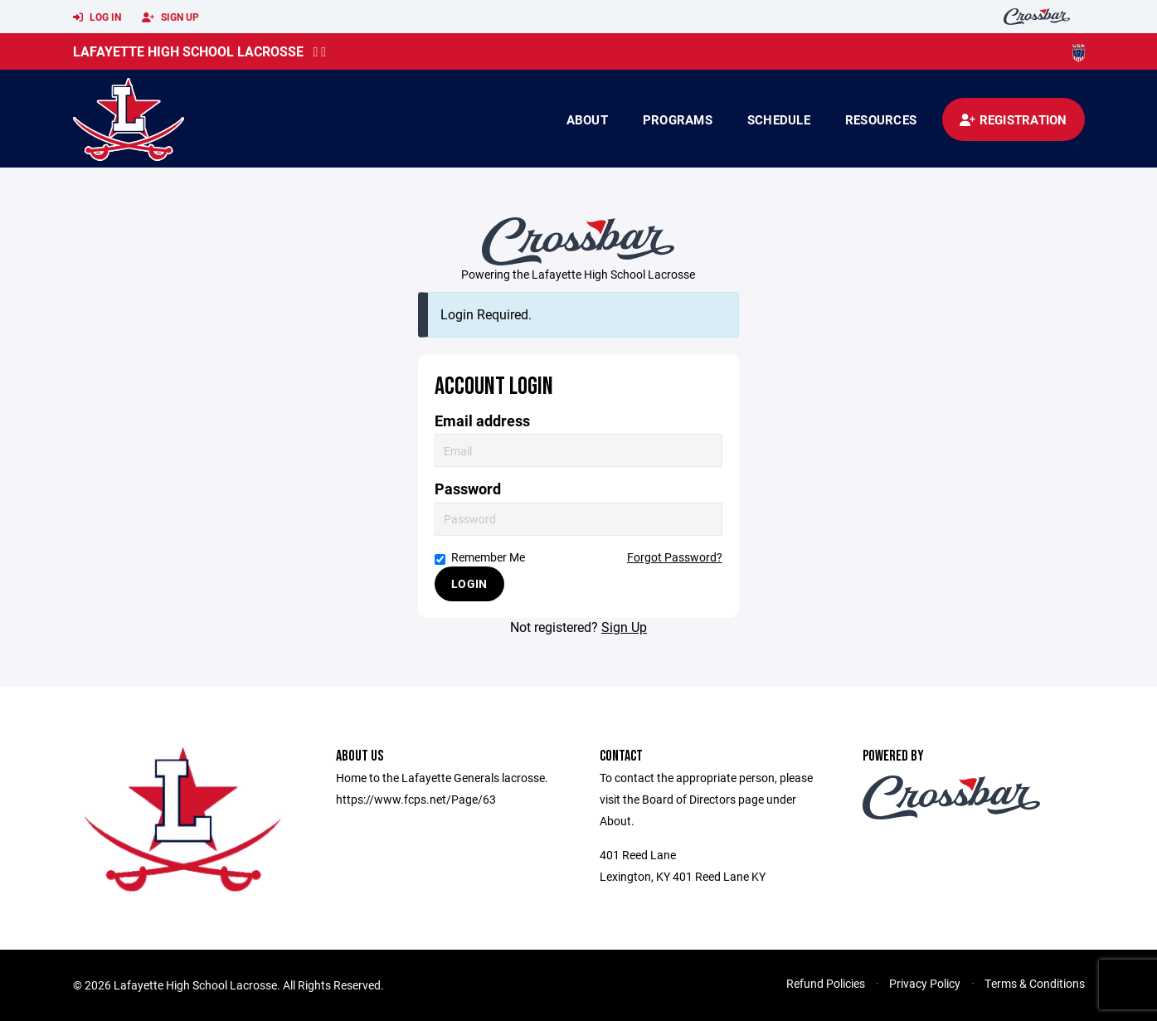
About (587, 119)
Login (469, 583)
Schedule (778, 119)
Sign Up (170, 17)
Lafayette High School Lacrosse (188, 51)
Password (468, 488)
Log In (97, 17)
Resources (880, 119)
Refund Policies (825, 983)
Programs (677, 119)
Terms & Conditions (1034, 983)
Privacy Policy (924, 983)
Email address (482, 420)
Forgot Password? (674, 557)
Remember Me (480, 557)
